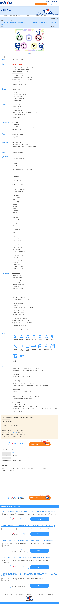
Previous (23, 53)
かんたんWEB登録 (41, 4)
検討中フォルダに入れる (18, 444)
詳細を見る (40, 519)
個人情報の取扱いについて (31, 594)
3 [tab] (30, 53)
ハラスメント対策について (41, 594)
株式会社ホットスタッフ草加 (18, 452)
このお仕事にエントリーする (40, 443)
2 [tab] (29, 53)
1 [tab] (28, 53)
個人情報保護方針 (23, 594)
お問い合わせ (11, 594)
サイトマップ (16, 594)
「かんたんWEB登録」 (13, 432)
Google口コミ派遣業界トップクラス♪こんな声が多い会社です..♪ (16, 427)
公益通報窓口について (50, 594)
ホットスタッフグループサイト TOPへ (50, 1)
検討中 (53, 4)
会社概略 (6, 594)
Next (36, 53)
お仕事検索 (5, 15)
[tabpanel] (29, 40)
